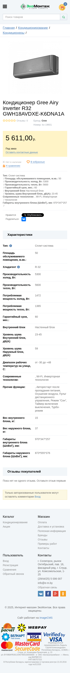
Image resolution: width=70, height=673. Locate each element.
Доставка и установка (51, 526)
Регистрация (10, 565)
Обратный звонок (13, 573)
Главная (9, 28)
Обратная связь (47, 587)
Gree (44, 120)
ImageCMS (46, 617)
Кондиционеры (13, 33)
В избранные (38, 162)
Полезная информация (52, 531)
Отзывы (42, 539)
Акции (6, 526)
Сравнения (9, 569)
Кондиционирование (33, 28)
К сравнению (13, 166)
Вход (38, 496)
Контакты (43, 548)
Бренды (42, 535)
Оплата (42, 522)
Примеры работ (47, 543)
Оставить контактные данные (22, 152)
